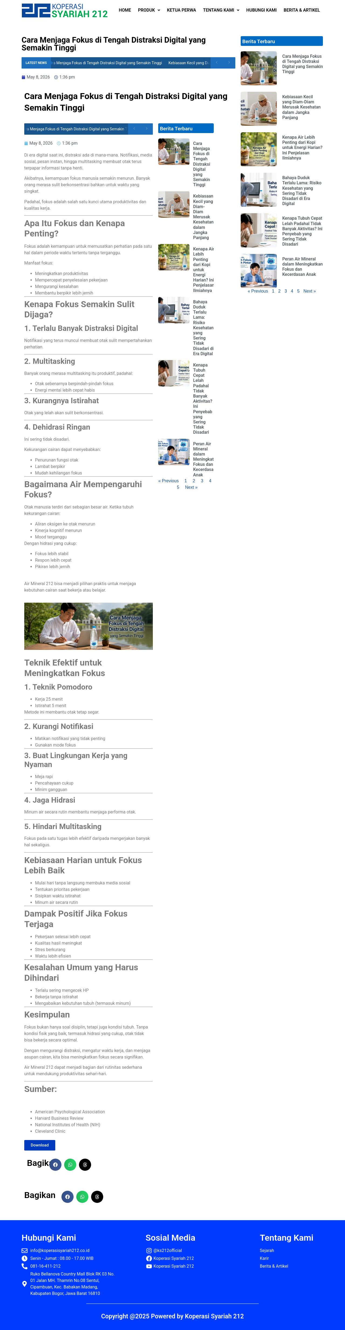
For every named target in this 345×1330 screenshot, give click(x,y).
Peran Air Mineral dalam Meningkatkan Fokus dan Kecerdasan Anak (207, 459)
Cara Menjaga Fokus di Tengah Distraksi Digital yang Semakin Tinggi (107, 63)
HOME (125, 10)
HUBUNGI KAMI (261, 10)
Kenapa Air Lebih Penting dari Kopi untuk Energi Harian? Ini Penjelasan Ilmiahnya (204, 269)
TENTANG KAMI (221, 10)
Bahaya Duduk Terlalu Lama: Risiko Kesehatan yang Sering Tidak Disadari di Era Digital (203, 327)
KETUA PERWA (181, 10)
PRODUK (149, 10)
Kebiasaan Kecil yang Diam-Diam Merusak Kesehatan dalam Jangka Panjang (203, 217)
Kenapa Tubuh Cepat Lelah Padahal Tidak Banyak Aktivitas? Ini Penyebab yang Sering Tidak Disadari (202, 398)
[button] (55, 1165)
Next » (191, 487)
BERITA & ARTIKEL (302, 10)
